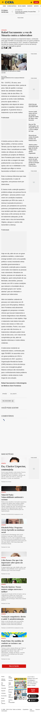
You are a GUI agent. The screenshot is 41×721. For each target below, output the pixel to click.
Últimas (4, 11)
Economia (3, 695)
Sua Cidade (10, 677)
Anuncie (37, 709)
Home (4, 6)
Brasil (2, 698)
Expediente (25, 709)
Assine (36, 2)
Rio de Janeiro (22, 6)
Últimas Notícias (11, 6)
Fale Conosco (32, 710)
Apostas (11, 680)
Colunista (13, 393)
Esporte (36, 6)
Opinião (4, 30)
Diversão (29, 6)
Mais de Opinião (14, 666)
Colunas (3, 693)
